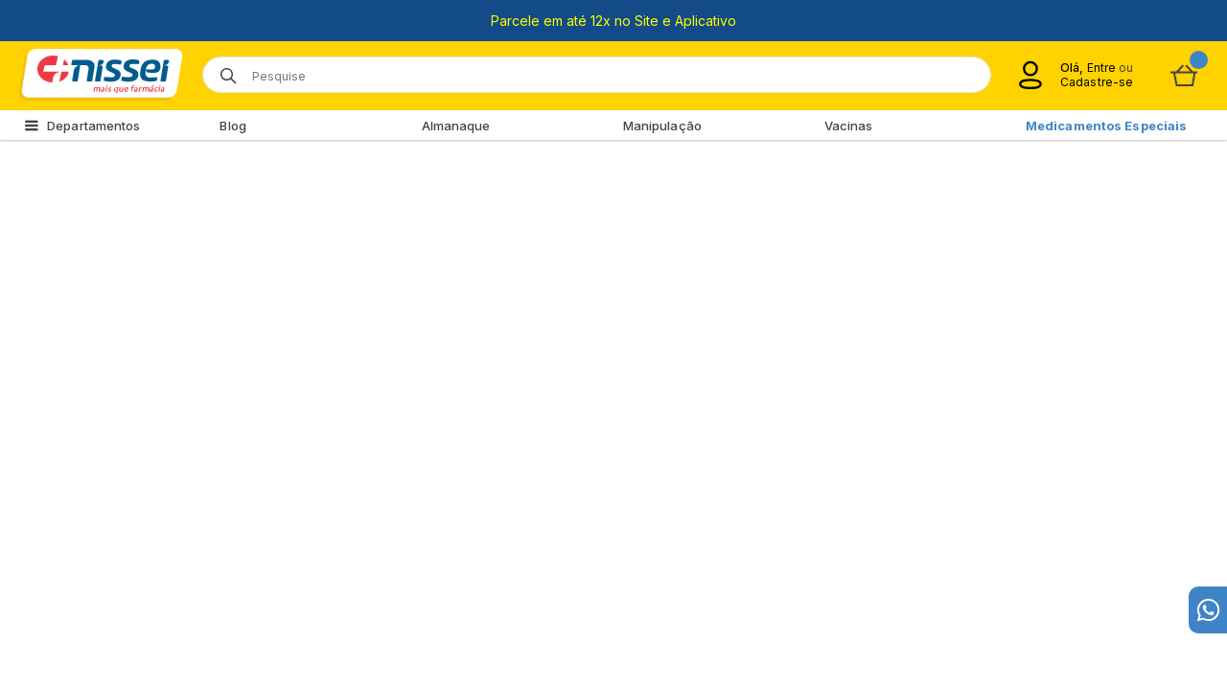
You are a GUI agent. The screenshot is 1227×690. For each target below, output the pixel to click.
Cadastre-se (1096, 82)
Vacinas (848, 125)
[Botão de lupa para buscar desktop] (222, 69)
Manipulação (662, 125)
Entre (1101, 67)
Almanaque (456, 125)
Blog (232, 125)
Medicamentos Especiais (1106, 125)
